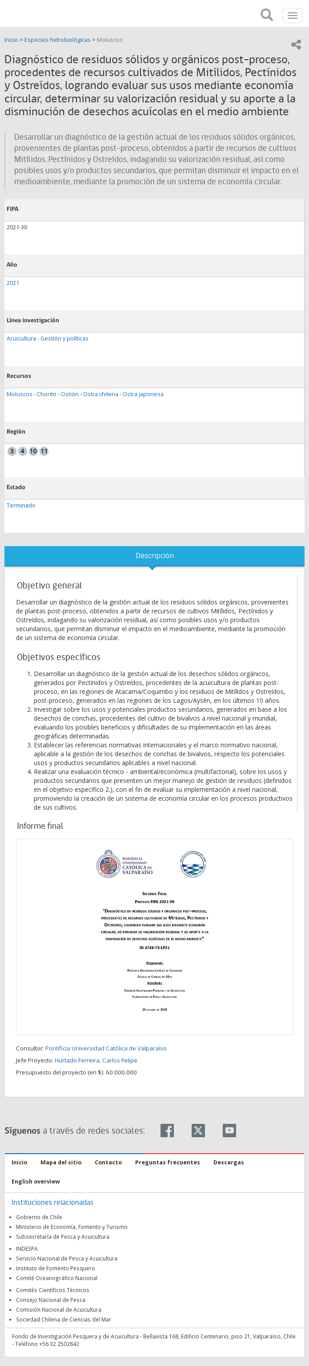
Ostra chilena (100, 394)
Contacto (108, 1162)
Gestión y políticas (64, 338)
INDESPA (27, 1248)
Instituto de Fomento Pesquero (55, 1268)
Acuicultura (21, 338)
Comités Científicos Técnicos (52, 1289)
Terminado (21, 505)
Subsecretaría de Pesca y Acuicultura (62, 1236)
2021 (13, 283)
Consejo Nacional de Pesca (50, 1299)
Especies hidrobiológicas (57, 40)
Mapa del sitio (60, 1162)
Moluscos (110, 40)
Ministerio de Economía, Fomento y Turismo (72, 1226)
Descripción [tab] (155, 555)
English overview (36, 1181)
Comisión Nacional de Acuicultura (58, 1309)
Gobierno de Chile (39, 1216)
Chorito (46, 394)
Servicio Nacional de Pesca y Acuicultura (66, 1258)
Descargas (228, 1162)
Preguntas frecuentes (167, 1162)
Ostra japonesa (143, 394)
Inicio (12, 40)
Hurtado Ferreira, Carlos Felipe (96, 1060)
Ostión (70, 394)
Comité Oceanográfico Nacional (56, 1277)
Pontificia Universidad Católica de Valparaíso (106, 1048)
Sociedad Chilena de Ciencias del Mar (63, 1319)
